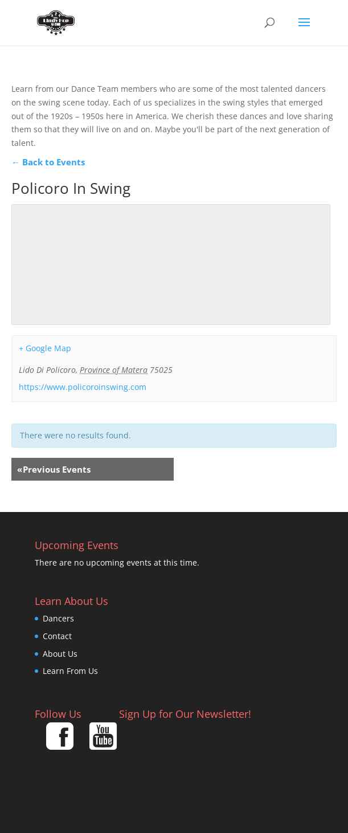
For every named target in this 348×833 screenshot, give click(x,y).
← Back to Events (48, 162)
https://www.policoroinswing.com (82, 386)
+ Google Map (45, 348)
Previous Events (54, 469)
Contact (57, 636)
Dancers (58, 618)
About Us (60, 653)
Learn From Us (70, 670)
